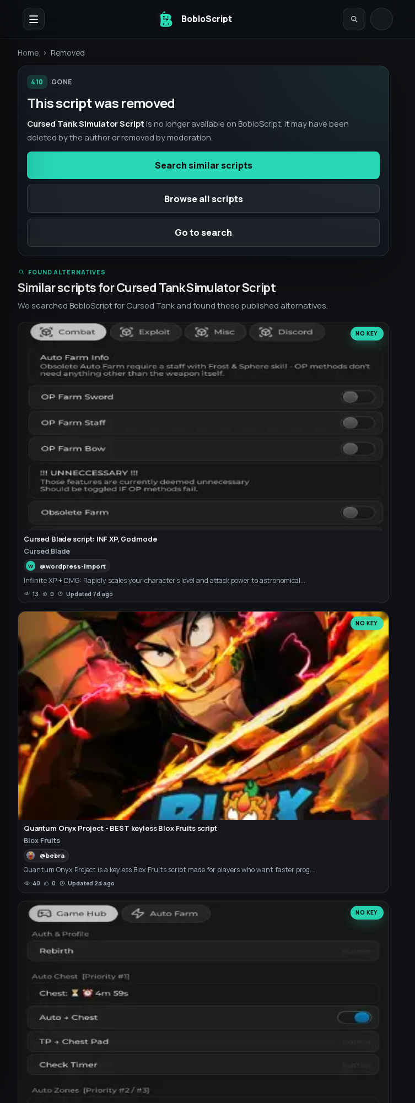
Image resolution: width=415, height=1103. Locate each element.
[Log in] (381, 19)
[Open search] (354, 19)
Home (28, 52)
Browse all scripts (203, 199)
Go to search (203, 232)
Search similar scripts (203, 165)
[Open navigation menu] (34, 19)
